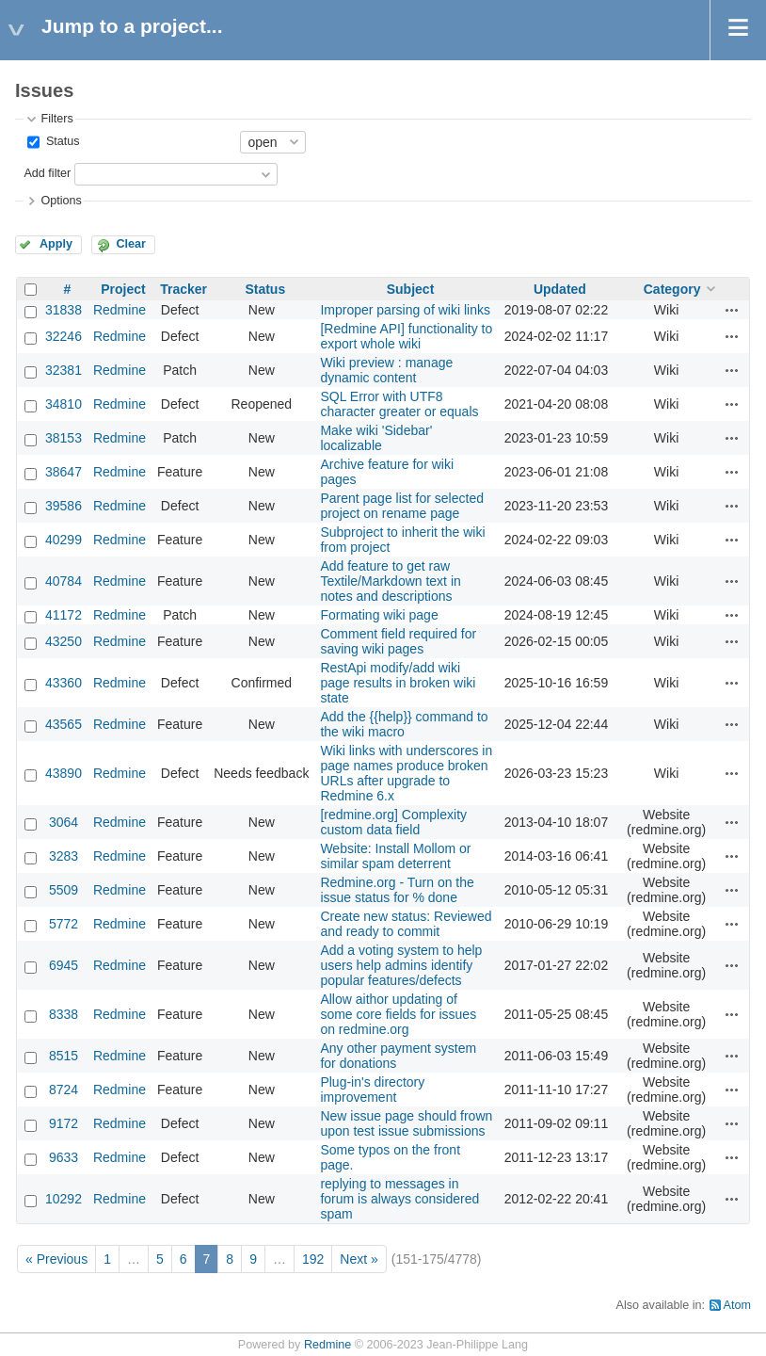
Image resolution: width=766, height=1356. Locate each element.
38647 (63, 471)
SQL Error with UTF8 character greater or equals (399, 404)
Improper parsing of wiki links (405, 309)
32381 (63, 370)
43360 (63, 682)
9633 (63, 1157)
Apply (56, 243)
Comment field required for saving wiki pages (398, 641)
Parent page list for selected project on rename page (402, 506)
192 (313, 1259)
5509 (63, 889)
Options (60, 200)
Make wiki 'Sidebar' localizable (376, 438)
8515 (63, 1055)
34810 (63, 404)
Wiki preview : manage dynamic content (386, 370)
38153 (63, 437)
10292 (63, 1198)
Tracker (183, 289)
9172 (63, 1123)
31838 (63, 309)
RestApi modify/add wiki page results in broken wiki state (397, 682)
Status (60, 141)
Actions (732, 309)
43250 (63, 641)
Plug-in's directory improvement (372, 1089)
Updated (560, 289)
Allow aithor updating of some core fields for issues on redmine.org (398, 1014)
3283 (63, 856)
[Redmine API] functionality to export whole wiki (406, 336)
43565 (63, 724)
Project (123, 289)
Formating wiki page (379, 614)
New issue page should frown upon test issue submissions (406, 1123)
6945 (63, 965)
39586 (63, 505)
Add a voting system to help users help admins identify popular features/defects (401, 965)
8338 (63, 1014)
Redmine (119, 309)
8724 (63, 1089)
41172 (63, 614)
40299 (63, 539)
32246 (63, 336)
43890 (63, 773)
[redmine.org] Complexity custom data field (393, 822)
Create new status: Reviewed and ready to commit (405, 924)
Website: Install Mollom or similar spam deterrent (395, 856)
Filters (56, 118)
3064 (63, 822)
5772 (63, 923)
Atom (737, 1305)
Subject (411, 289)
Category (672, 289)
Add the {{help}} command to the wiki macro (403, 724)
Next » (358, 1259)
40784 (63, 581)
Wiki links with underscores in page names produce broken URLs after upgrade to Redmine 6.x (406, 773)
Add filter (47, 173)
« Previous (56, 1259)
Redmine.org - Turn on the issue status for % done (396, 890)
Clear (131, 243)
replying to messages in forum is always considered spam (399, 1198)
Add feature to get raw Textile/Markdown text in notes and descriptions (390, 581)
